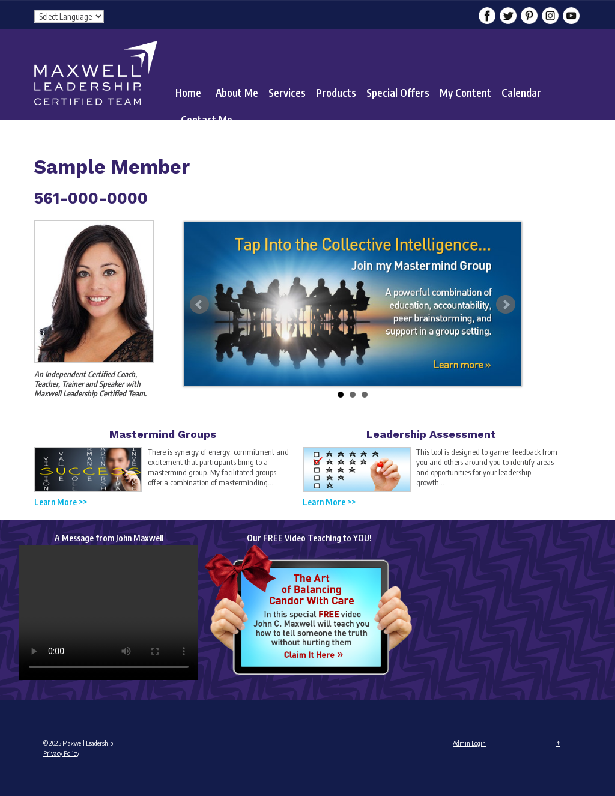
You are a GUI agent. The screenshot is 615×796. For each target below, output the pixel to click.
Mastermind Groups (162, 434)
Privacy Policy (61, 753)
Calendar (521, 92)
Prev (199, 304)
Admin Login (469, 743)
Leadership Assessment (431, 434)
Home (188, 92)
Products (336, 92)
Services (287, 92)
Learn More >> (60, 502)
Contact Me (206, 119)
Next (505, 304)
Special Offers (397, 92)
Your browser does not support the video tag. (108, 612)
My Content (465, 92)
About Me (237, 92)
